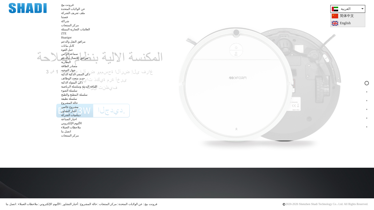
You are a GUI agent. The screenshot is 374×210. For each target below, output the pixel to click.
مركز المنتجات (70, 25)
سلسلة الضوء (69, 90)
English (345, 23)
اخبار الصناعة (69, 119)
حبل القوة (67, 49)
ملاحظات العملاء (71, 127)
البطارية (66, 62)
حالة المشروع (69, 102)
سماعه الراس (69, 53)
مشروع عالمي (70, 106)
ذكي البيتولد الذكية (72, 82)
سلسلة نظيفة (69, 98)
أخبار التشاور (69, 111)
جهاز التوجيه (68, 70)
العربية (345, 9)
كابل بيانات (68, 45)
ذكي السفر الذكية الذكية (75, 74)
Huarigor (66, 37)
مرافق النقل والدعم (73, 41)
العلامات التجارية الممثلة (75, 29)
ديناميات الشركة (71, 115)
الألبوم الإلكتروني (71, 123)
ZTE (63, 33)
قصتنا (64, 17)
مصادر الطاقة (69, 66)
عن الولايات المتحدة (73, 8)
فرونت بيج (67, 4)
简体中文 (347, 16)
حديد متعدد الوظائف (73, 78)
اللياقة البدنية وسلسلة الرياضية (79, 86)
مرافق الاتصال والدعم (74, 58)
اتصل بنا (66, 131)
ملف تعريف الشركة (73, 13)
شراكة (65, 21)
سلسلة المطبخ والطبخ (74, 94)
